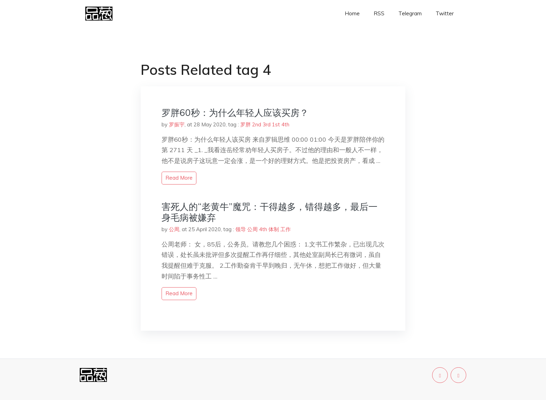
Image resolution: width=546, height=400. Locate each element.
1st (276, 124)
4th (285, 124)
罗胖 (245, 124)
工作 (285, 229)
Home (352, 13)
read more (179, 177)
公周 (174, 229)
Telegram (410, 13)
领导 (240, 229)
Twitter (445, 13)
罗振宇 (177, 124)
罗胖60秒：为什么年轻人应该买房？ (235, 112)
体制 (273, 229)
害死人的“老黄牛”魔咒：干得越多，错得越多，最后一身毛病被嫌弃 (269, 212)
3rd (267, 124)
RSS (379, 13)
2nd (256, 124)
